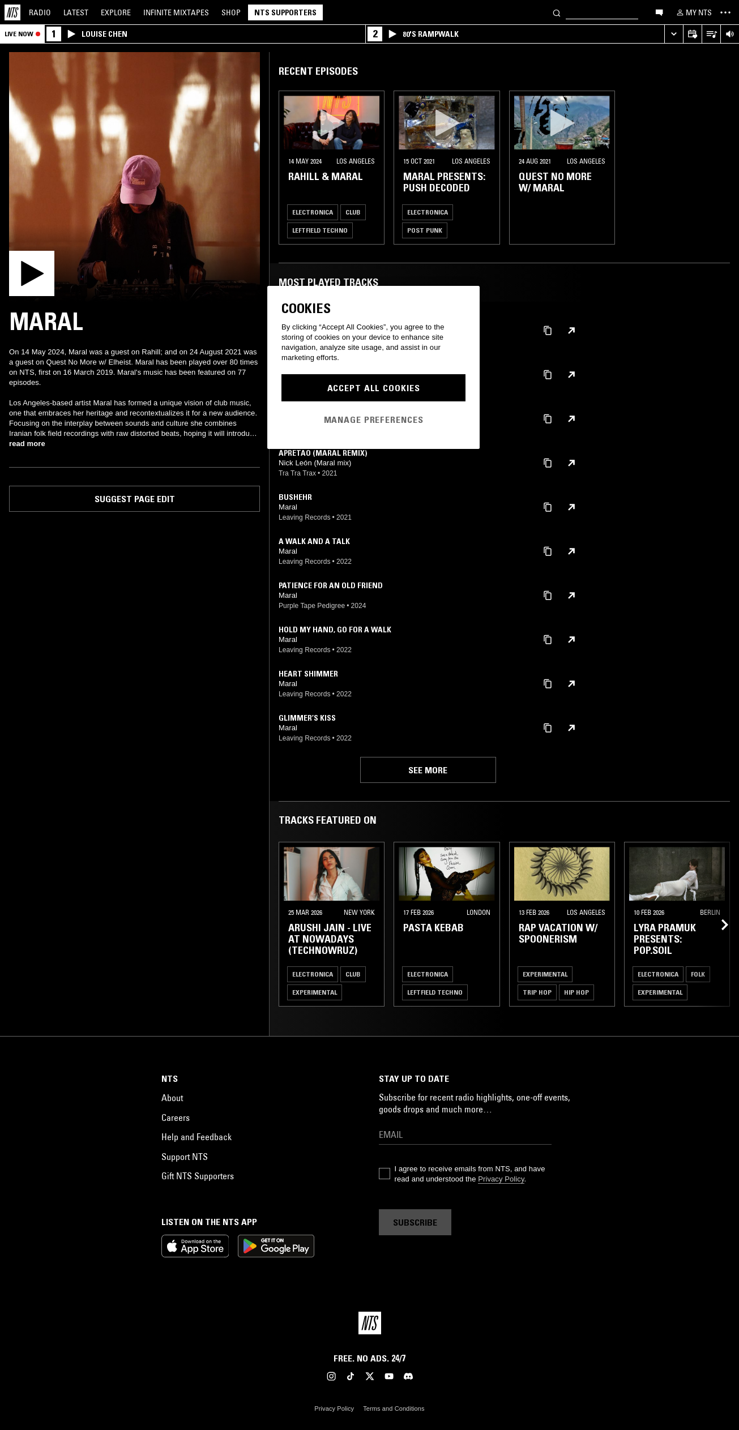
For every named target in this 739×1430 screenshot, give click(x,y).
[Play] (134, 177)
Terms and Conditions (393, 1408)
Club (353, 212)
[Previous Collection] (717, 924)
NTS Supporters (285, 12)
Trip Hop (537, 992)
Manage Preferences (374, 419)
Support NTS (184, 1156)
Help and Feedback (196, 1136)
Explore (116, 12)
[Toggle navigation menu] (725, 12)
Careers (175, 1117)
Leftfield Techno (320, 230)
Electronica (312, 212)
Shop (231, 12)
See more (427, 770)
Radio (40, 12)
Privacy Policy (501, 1179)
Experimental (314, 992)
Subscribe (415, 1222)
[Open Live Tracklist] (711, 34)
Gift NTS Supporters (197, 1175)
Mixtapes (176, 12)
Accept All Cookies (373, 387)
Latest (75, 12)
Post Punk (424, 230)
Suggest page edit (135, 498)
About (172, 1097)
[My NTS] (693, 12)
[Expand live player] (673, 34)
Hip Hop (576, 992)
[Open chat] (659, 12)
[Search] (557, 12)
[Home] (12, 12)
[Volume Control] (729, 34)
